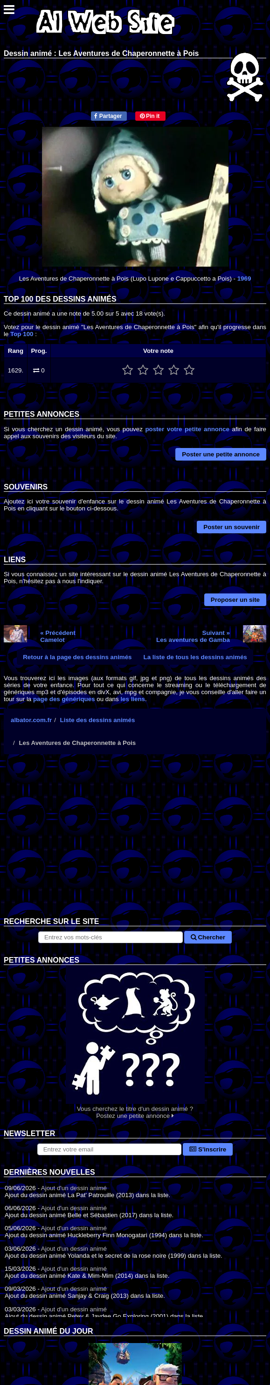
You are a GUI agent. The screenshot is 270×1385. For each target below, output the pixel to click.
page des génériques (64, 699)
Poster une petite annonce (221, 454)
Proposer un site (235, 599)
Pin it (150, 116)
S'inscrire (207, 1149)
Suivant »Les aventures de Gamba (193, 636)
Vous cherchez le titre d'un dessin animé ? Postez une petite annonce (135, 1042)
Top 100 (21, 334)
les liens (132, 699)
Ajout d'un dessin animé (74, 1188)
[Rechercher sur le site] (110, 937)
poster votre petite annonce (187, 429)
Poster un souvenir (231, 527)
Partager (108, 116)
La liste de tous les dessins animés (195, 657)
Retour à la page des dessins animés (77, 657)
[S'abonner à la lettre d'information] (109, 1149)
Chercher (208, 937)
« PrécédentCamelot (58, 636)
